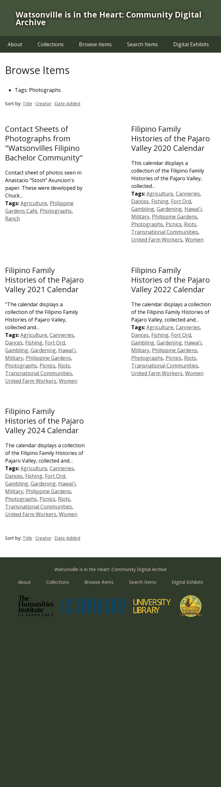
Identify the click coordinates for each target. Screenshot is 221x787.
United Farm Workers (156, 239)
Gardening (169, 208)
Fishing (159, 201)
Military (140, 216)
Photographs (56, 210)
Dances (140, 201)
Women (194, 239)
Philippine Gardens (174, 216)
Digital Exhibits (191, 44)
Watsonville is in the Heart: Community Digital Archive (109, 18)
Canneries (188, 193)
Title (27, 103)
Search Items (142, 44)
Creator (43, 103)
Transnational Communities (164, 231)
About (15, 44)
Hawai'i (193, 208)
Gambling (142, 208)
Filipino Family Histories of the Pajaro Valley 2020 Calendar (170, 138)
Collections (51, 44)
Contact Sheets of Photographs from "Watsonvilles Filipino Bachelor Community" (44, 143)
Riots (190, 224)
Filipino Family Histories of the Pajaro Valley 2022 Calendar (170, 279)
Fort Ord (181, 201)
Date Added (67, 103)
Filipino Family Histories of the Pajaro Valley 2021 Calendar (44, 279)
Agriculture (33, 203)
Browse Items (95, 44)
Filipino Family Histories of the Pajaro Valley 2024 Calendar (44, 420)
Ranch (12, 218)
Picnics (174, 224)
